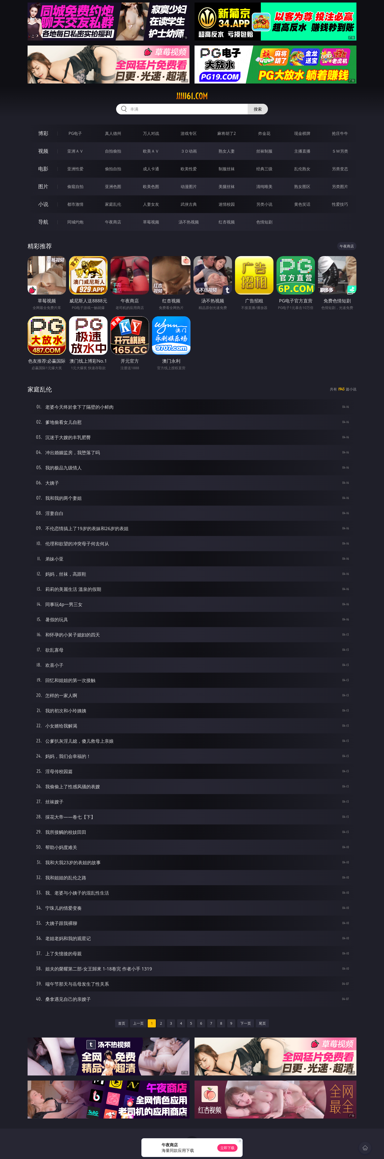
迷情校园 (227, 204)
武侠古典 (189, 204)
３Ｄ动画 (189, 151)
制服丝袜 (227, 169)
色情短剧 (264, 222)
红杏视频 (227, 222)
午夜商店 (113, 222)
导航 (43, 221)
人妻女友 (151, 204)
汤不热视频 (189, 222)
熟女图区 (302, 186)
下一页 (245, 1023)
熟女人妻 (227, 151)
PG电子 (75, 133)
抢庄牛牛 (340, 133)
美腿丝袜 (227, 186)
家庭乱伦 (113, 204)
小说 (43, 204)
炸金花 (264, 133)
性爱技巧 (340, 204)
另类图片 (340, 186)
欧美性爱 (189, 169)
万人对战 (151, 133)
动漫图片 (189, 186)
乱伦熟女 (302, 169)
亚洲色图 (113, 186)
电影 (43, 168)
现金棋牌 (302, 133)
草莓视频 (151, 222)
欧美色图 (151, 186)
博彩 (43, 133)
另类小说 (264, 204)
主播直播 (302, 151)
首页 (121, 1023)
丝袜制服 (264, 151)
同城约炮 (75, 222)
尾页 (262, 1023)
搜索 (258, 109)
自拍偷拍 (113, 151)
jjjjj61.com (192, 96)
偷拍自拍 (113, 169)
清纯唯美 (264, 186)
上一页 (138, 1023)
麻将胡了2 (226, 133)
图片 (43, 186)
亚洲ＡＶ (75, 151)
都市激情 (75, 204)
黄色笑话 (302, 204)
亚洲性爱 (75, 169)
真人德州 (113, 133)
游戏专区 (189, 133)
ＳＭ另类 (340, 151)
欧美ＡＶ (151, 151)
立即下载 (227, 1147)
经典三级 (264, 169)
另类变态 (340, 169)
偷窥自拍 (75, 186)
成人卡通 (151, 169)
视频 (43, 151)
